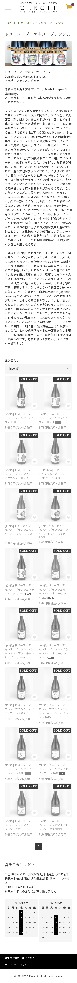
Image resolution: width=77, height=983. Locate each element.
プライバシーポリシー (17, 965)
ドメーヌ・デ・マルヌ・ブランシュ (41, 23)
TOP (8, 23)
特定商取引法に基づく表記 (19, 958)
